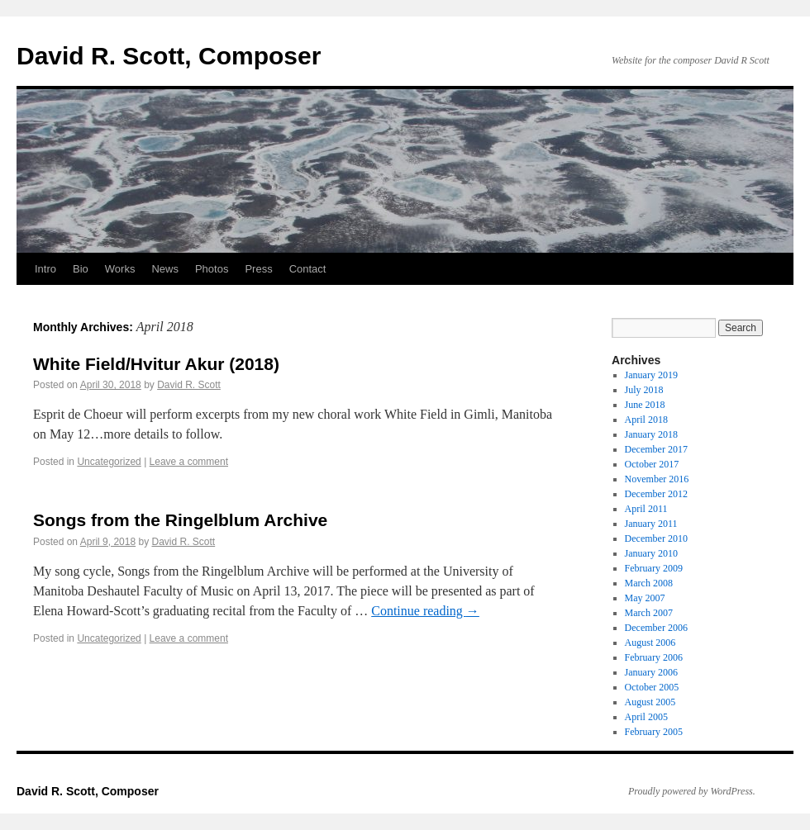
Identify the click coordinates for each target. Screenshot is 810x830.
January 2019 (651, 375)
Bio (80, 269)
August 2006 (650, 642)
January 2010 (651, 553)
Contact (307, 269)
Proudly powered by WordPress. (691, 791)
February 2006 (654, 657)
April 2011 (646, 509)
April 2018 (646, 419)
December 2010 (656, 538)
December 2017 (656, 449)
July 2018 (644, 390)
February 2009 (654, 568)
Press (258, 269)
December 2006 (656, 627)
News (165, 269)
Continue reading (425, 611)
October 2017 (652, 464)
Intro (45, 269)
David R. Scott (189, 385)
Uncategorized (109, 461)
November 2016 (657, 479)
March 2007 (649, 613)
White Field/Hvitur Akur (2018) (156, 363)
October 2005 (652, 687)
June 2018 (645, 404)
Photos (211, 269)
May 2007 (645, 598)
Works (120, 269)
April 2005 (646, 717)
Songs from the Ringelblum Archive (180, 519)
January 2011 (651, 523)
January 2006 (651, 672)
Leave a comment (189, 461)
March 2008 (649, 583)
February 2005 (654, 732)
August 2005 (650, 702)
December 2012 (656, 494)
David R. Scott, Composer (169, 55)
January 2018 (651, 434)
